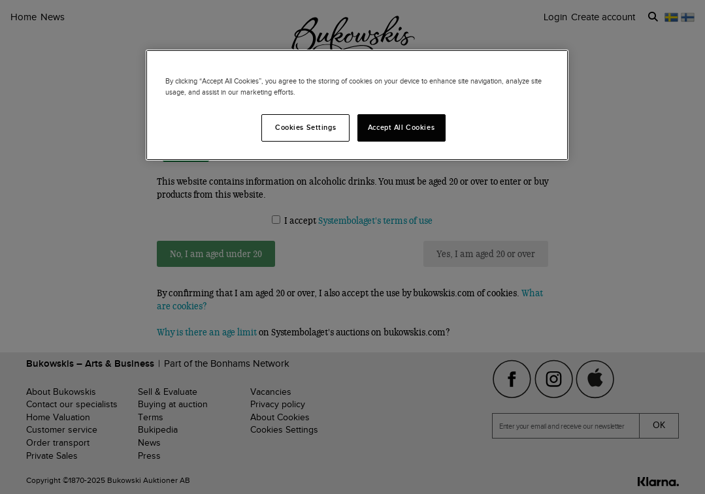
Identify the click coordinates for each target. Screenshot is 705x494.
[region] (357, 105)
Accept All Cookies (401, 127)
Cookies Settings (305, 127)
